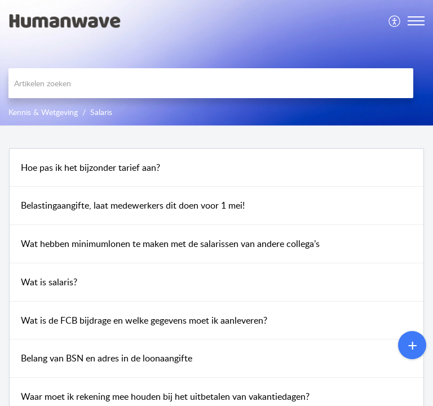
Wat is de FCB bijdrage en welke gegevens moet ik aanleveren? (144, 320)
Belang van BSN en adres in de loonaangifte (106, 358)
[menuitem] (395, 21)
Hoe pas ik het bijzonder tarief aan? (90, 167)
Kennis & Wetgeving (43, 112)
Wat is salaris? (49, 282)
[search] (210, 83)
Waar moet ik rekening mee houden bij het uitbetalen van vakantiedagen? (165, 396)
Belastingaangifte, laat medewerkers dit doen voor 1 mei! (133, 205)
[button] (395, 21)
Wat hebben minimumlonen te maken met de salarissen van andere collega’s (170, 243)
